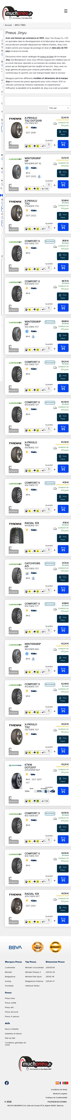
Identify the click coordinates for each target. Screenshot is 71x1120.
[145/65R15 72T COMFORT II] (63, 428)
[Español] (57, 1083)
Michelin (8, 972)
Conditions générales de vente (15, 1044)
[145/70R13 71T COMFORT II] (63, 509)
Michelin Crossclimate (34, 967)
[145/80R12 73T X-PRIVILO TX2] (63, 469)
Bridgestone (10, 976)
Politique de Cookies (57, 1102)
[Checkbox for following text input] (10, 143)
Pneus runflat (10, 1003)
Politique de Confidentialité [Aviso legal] (56, 1098)
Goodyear (9, 986)
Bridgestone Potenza (34, 981)
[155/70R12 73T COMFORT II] (63, 267)
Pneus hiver (10, 998)
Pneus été (9, 1007)
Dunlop (8, 981)
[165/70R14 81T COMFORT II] (63, 839)
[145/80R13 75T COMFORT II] (63, 710)
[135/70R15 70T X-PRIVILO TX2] (63, 751)
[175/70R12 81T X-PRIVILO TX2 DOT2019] (63, 144)
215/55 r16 (50, 976)
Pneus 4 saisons (12, 1016)
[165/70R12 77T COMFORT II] (63, 630)
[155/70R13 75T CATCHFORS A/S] (63, 589)
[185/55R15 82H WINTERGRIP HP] (63, 670)
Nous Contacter (12, 1029)
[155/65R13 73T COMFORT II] (63, 307)
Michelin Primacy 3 (33, 972)
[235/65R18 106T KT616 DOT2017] (63, 791)
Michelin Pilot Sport (33, 976)
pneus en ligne (47, 56)
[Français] (62, 1083)
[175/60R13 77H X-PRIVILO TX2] (63, 227)
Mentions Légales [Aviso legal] (60, 1094)
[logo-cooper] (37, 947)
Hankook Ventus (32, 986)
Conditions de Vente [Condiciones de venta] (59, 1090)
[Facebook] (5, 1083)
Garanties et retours (13, 1033)
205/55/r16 (50, 967)
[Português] (66, 1083)
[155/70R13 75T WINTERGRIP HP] (63, 348)
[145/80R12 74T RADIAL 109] (63, 549)
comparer (13, 146)
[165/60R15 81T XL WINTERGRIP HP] (63, 184)
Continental (10, 967)
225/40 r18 (50, 972)
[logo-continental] (55, 947)
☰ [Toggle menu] (66, 11)
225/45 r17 (50, 981)
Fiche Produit (63, 133)
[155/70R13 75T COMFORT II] (63, 388)
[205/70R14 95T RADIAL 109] (63, 920)
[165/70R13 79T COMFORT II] (63, 880)
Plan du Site (10, 1038)
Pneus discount (11, 1012)
